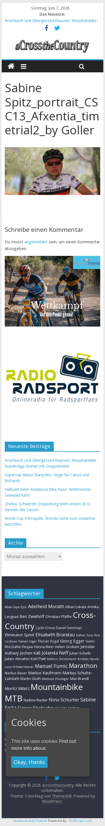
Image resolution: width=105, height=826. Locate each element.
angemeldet (36, 241)
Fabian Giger (27, 641)
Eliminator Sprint (19, 634)
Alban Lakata (75, 606)
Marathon (83, 665)
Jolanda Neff (55, 652)
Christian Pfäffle (58, 616)
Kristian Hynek (88, 659)
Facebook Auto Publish (30, 820)
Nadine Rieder (36, 700)
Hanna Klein (44, 646)
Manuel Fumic (51, 666)
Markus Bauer (16, 673)
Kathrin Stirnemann (61, 659)
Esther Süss (84, 635)
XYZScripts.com (80, 820)
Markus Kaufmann (44, 672)
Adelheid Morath (46, 606)
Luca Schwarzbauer (19, 667)
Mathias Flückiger (55, 679)
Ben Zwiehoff (32, 616)
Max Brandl (79, 678)
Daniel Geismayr (69, 627)
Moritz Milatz (17, 688)
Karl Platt (38, 658)
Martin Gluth (30, 678)
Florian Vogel (48, 641)
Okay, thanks (29, 762)
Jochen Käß (30, 653)
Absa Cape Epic (16, 607)
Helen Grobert (67, 646)
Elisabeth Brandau (55, 635)
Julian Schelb (80, 653)
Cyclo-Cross (45, 627)
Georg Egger (72, 641)
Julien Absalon (17, 658)
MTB (13, 698)
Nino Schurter (64, 699)
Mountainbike (57, 686)
